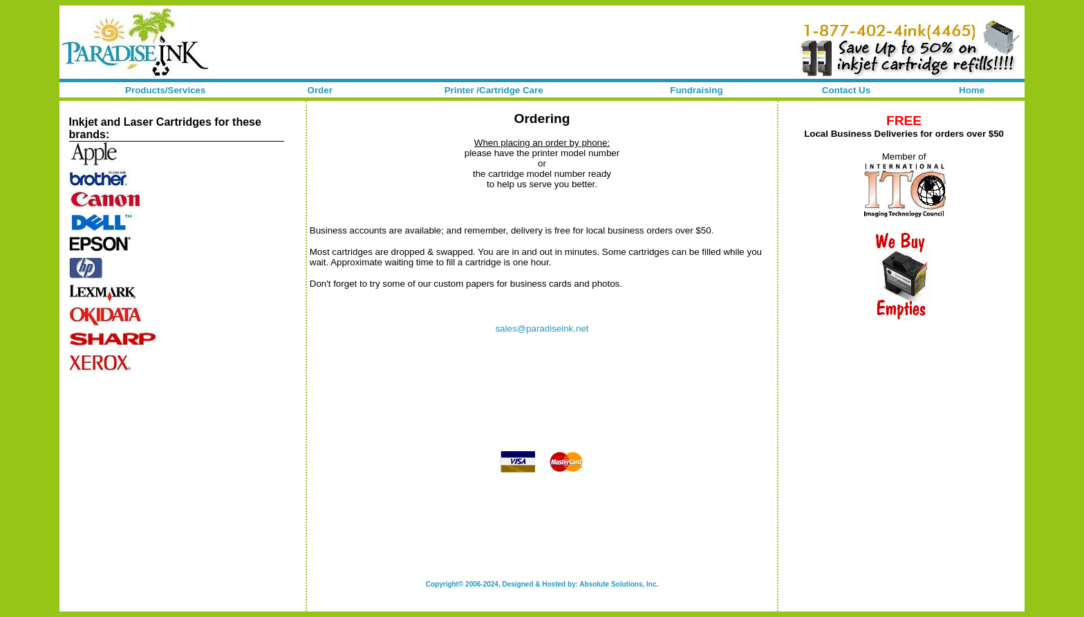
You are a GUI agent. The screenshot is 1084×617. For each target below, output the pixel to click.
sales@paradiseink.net (541, 328)
